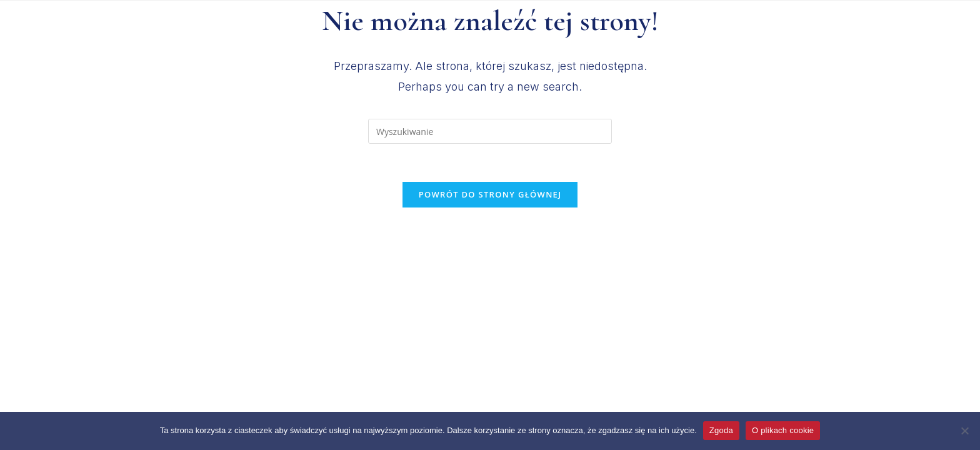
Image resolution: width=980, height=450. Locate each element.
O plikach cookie (783, 430)
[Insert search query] (490, 131)
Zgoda (721, 430)
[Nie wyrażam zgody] (964, 430)
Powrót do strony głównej (490, 194)
